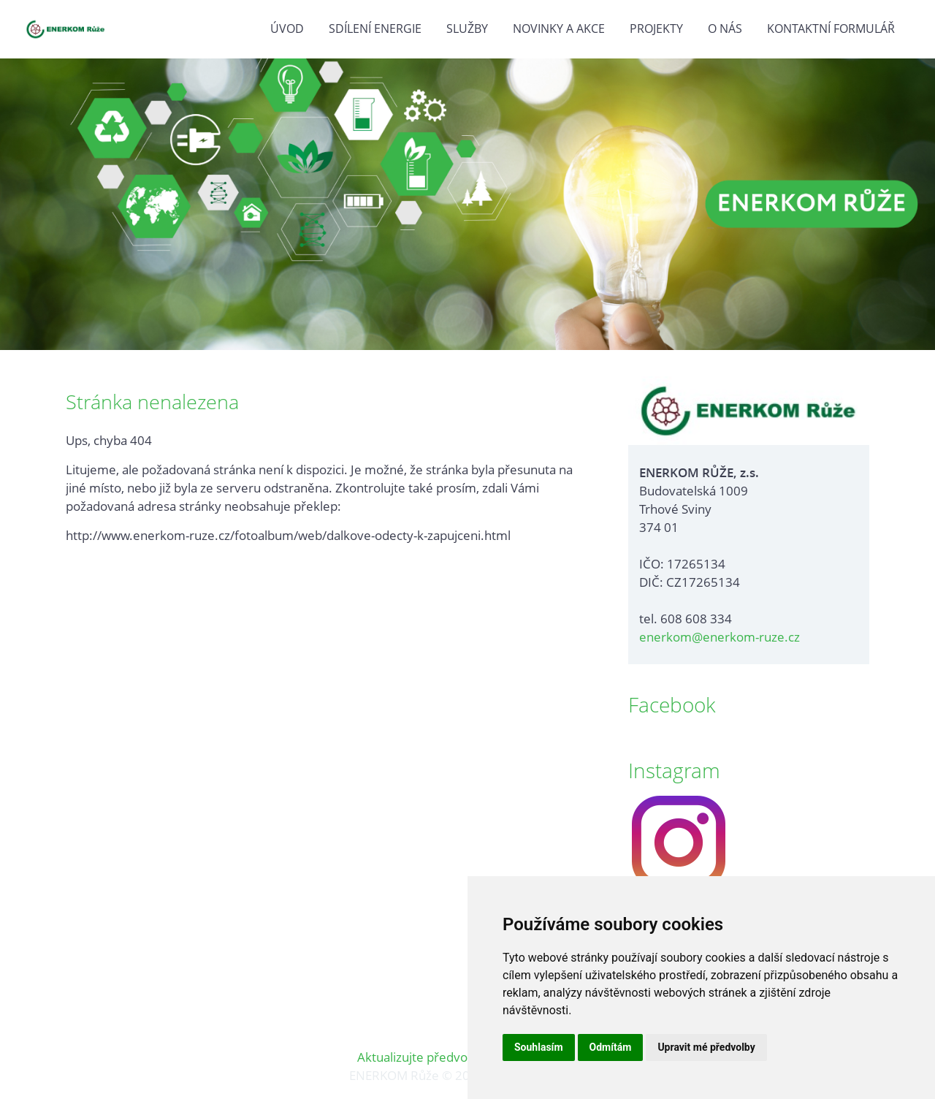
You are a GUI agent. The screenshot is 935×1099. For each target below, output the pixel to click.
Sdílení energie (375, 28)
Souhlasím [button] (538, 1047)
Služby (467, 28)
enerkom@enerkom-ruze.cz (719, 636)
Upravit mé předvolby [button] (706, 1047)
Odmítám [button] (610, 1047)
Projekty (656, 28)
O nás (725, 28)
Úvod (287, 28)
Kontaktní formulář (831, 28)
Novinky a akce (559, 28)
